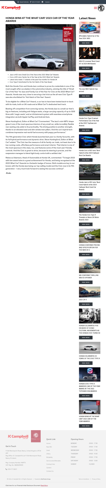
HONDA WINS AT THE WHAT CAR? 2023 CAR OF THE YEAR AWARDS (89, 418)
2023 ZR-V (83, 300)
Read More (44, 485)
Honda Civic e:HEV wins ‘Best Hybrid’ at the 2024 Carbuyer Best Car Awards (89, 153)
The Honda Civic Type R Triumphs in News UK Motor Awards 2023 (89, 217)
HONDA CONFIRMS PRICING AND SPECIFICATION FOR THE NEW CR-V (89, 247)
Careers (47, 2)
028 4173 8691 (36, 2)
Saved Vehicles (24, 2)
